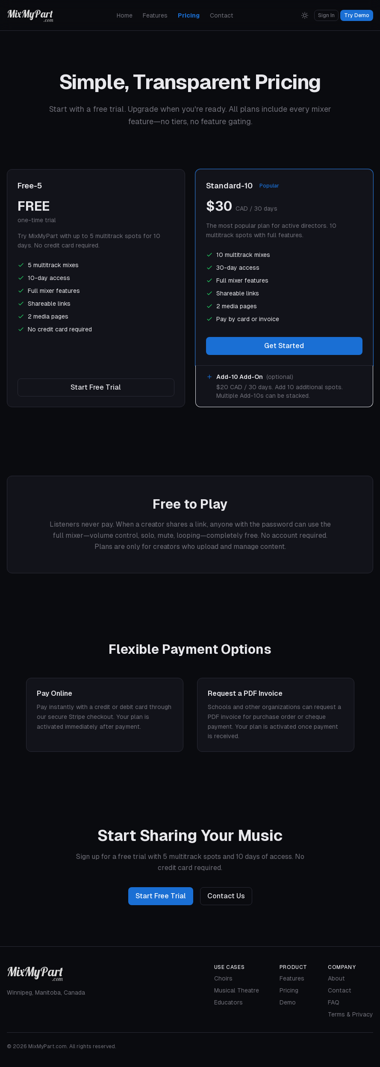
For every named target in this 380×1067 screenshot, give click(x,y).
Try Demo (356, 15)
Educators (228, 1002)
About (336, 978)
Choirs (223, 978)
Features (155, 15)
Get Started (284, 346)
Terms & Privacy (350, 1014)
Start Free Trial (96, 387)
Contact (221, 15)
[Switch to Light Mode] (304, 15)
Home (125, 15)
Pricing (189, 15)
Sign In (326, 15)
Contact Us (226, 896)
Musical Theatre (236, 990)
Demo (288, 1002)
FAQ (333, 1002)
